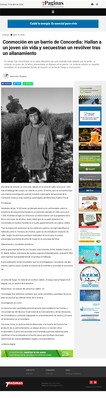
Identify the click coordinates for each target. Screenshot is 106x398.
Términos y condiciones (73, 374)
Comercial (49, 374)
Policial (5, 35)
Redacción (29, 374)
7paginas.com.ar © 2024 (93, 387)
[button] (53, 12)
